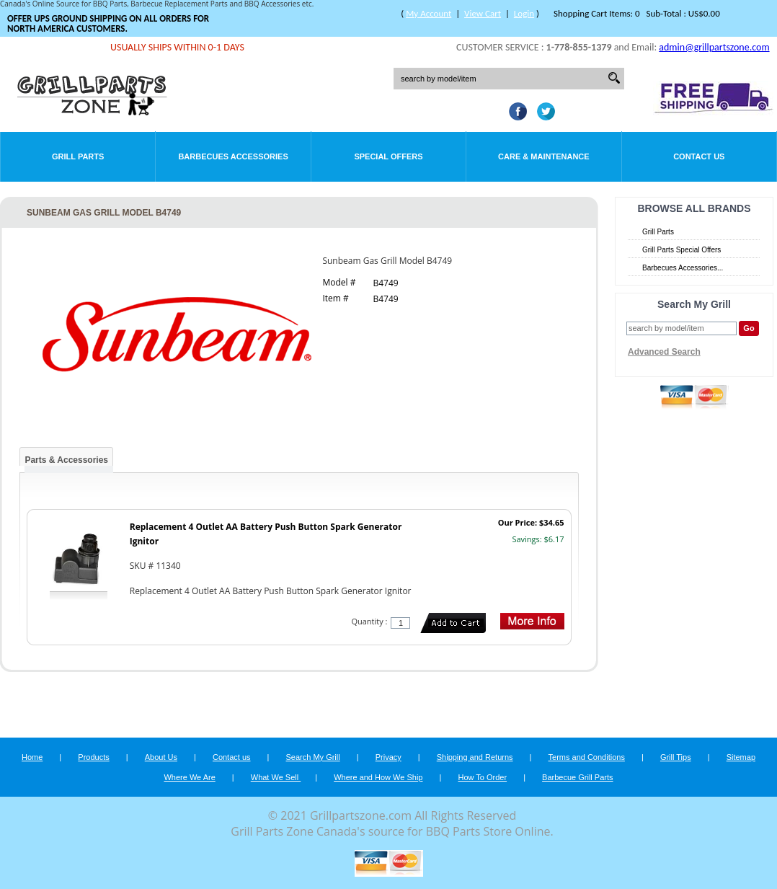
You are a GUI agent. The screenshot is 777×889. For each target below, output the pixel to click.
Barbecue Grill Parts (577, 777)
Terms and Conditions (587, 757)
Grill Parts (78, 156)
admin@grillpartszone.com (714, 47)
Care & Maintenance (544, 156)
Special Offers (388, 156)
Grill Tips (675, 757)
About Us (161, 757)
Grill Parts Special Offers (681, 250)
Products (93, 757)
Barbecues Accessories (233, 156)
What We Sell (276, 777)
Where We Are (189, 777)
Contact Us (698, 156)
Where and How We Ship (378, 777)
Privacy (388, 757)
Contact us (232, 757)
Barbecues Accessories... (682, 268)
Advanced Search (664, 352)
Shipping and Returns (475, 757)
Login (524, 13)
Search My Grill (313, 757)
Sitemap (741, 757)
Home (32, 757)
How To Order (482, 777)
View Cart (482, 13)
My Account (428, 13)
